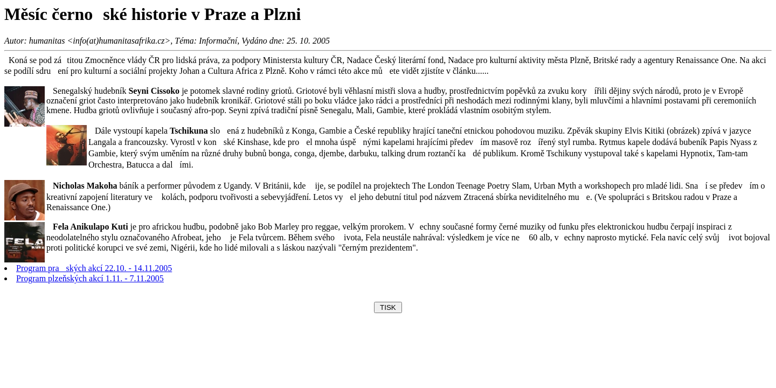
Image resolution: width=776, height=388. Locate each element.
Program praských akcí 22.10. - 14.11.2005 (94, 268)
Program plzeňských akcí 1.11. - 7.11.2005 (90, 278)
